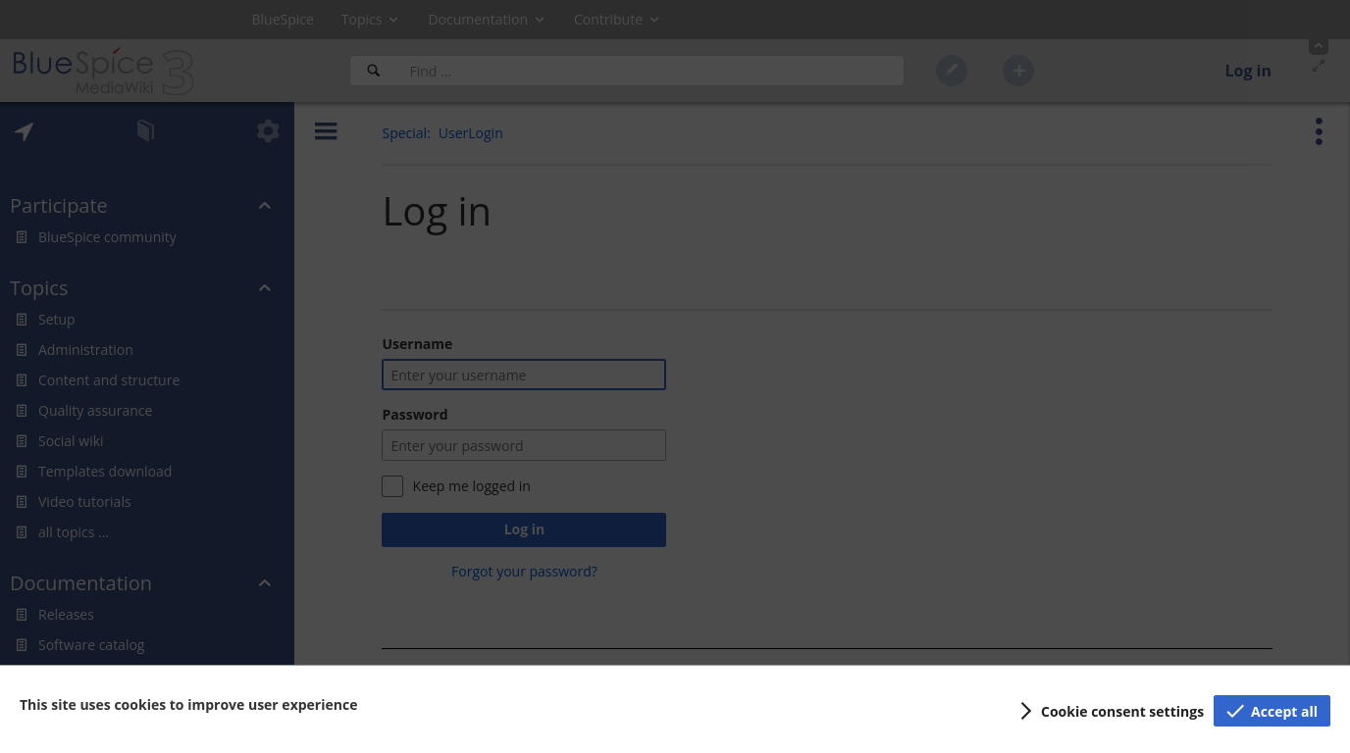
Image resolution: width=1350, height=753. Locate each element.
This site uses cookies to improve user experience (188, 704)
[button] (1109, 711)
